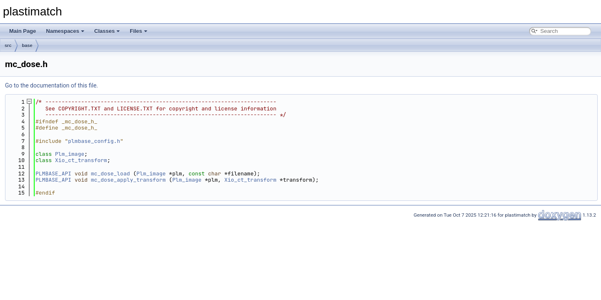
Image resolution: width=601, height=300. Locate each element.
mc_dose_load (110, 173)
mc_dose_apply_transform (128, 179)
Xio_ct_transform (81, 160)
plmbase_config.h (94, 141)
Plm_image (69, 154)
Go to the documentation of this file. (51, 85)
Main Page (22, 31)
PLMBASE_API (53, 173)
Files (138, 31)
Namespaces (65, 31)
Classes (107, 31)
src (8, 45)
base (27, 45)
